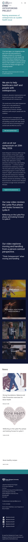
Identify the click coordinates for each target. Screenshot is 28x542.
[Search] (21, 3)
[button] (25, 3)
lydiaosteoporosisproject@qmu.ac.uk (12, 501)
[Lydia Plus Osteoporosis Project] (7, 3)
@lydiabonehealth (10, 517)
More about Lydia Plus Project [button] (11, 130)
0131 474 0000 (6, 504)
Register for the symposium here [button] (11, 189)
